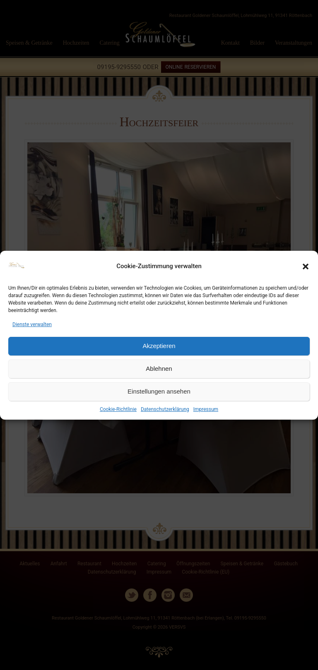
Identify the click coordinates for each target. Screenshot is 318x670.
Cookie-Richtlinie (118, 409)
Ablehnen (159, 368)
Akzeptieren (158, 345)
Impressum (205, 409)
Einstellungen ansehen (159, 391)
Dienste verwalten (32, 324)
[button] (305, 266)
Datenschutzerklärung (165, 409)
